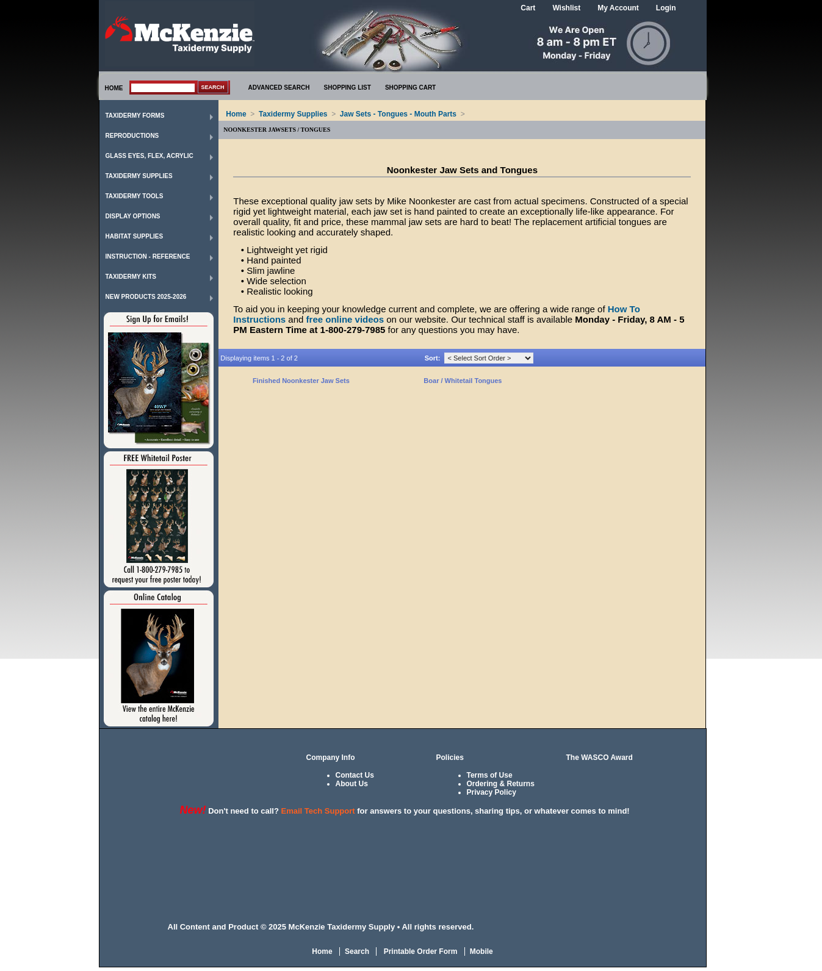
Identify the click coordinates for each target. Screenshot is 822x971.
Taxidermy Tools (135, 196)
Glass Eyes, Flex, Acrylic (149, 155)
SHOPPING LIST (347, 87)
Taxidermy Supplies (139, 176)
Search (357, 951)
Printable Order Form (419, 951)
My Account (618, 8)
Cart (528, 8)
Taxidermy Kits (131, 276)
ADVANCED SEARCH (279, 87)
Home (236, 114)
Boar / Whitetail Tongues (463, 380)
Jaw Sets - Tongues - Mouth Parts (398, 114)
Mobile (481, 951)
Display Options (133, 216)
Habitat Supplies (135, 236)
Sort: (433, 358)
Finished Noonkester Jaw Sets (301, 380)
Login (666, 8)
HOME (114, 88)
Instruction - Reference (148, 256)
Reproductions (132, 135)
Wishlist (566, 8)
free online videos (345, 319)
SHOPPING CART (410, 87)
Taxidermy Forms (135, 115)
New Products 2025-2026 (146, 296)
